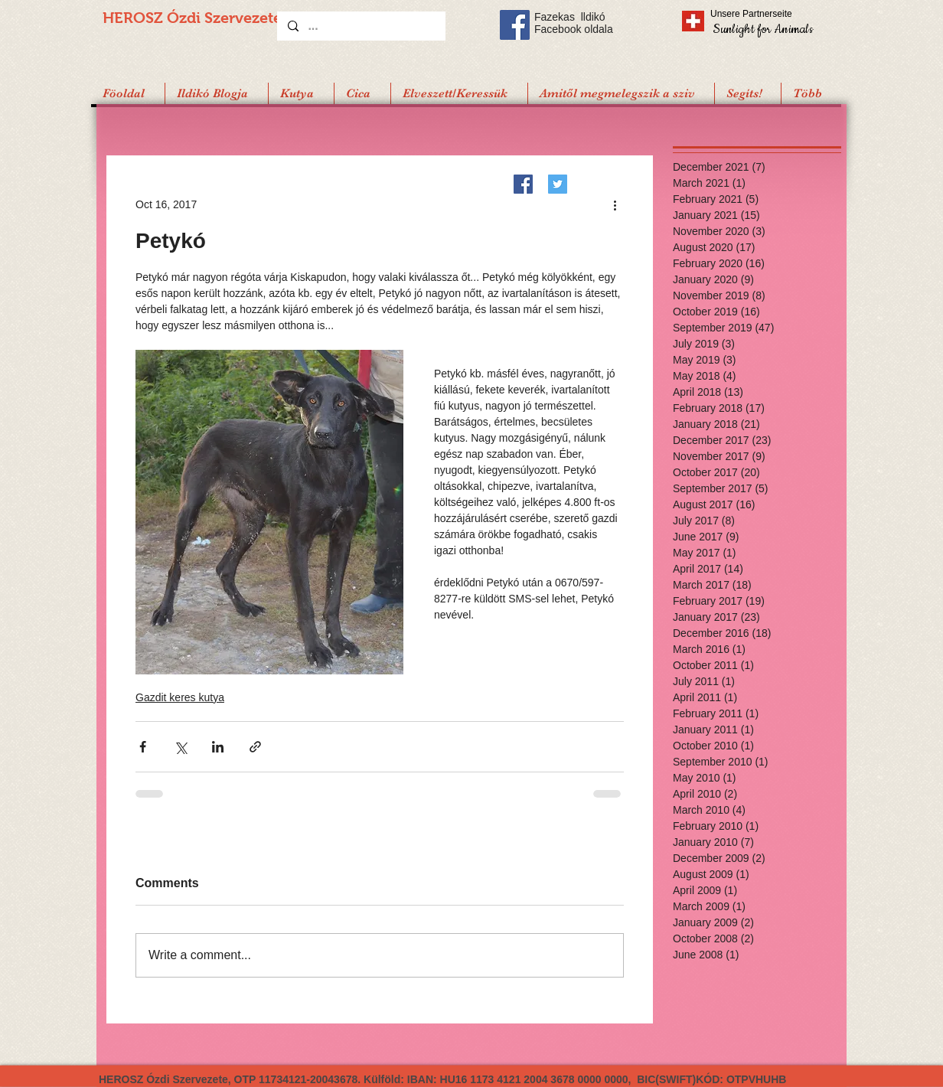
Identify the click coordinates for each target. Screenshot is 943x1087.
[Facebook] (523, 184)
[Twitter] (557, 184)
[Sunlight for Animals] (762, 29)
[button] (747, 93)
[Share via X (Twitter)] (180, 746)
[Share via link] (255, 746)
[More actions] (614, 204)
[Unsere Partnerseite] (772, 13)
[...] (360, 26)
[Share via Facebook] (142, 746)
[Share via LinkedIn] (217, 746)
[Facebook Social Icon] (515, 25)
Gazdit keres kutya (179, 697)
